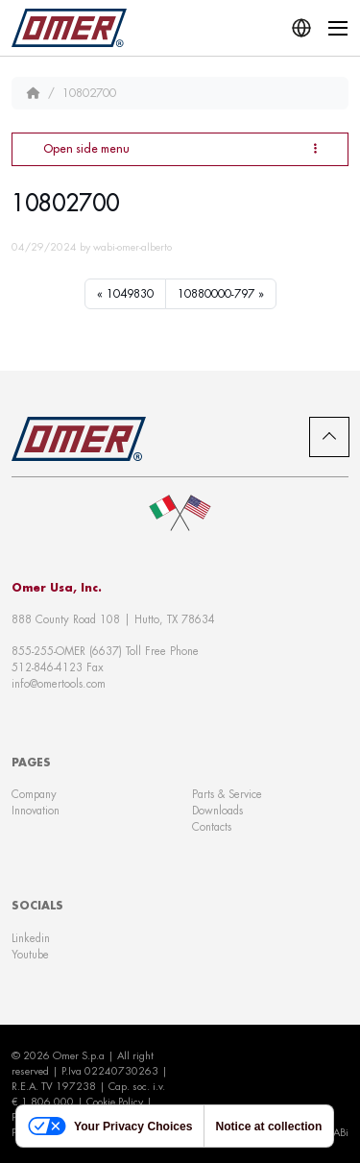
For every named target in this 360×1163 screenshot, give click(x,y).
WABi (335, 1132)
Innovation (36, 810)
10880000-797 (216, 294)
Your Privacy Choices (110, 1126)
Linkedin (31, 938)
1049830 (130, 294)
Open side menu (180, 148)
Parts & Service (227, 794)
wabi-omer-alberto (132, 247)
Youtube (30, 954)
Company (34, 794)
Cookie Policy (114, 1101)
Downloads (217, 810)
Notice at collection (268, 1126)
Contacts (211, 827)
